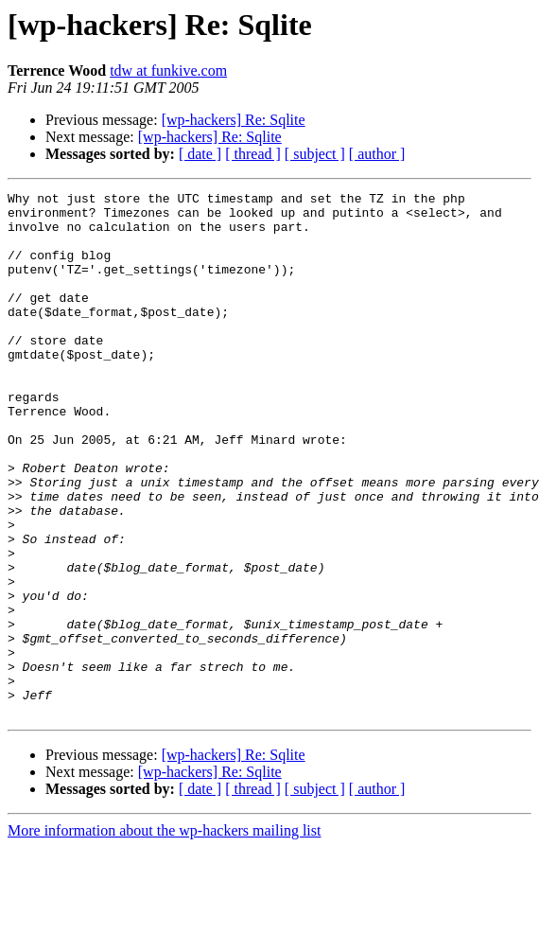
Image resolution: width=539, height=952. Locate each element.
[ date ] (200, 154)
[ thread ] (253, 154)
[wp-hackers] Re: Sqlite (233, 120)
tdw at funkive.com (168, 70)
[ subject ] (315, 154)
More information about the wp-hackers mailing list (164, 935)
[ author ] (377, 154)
